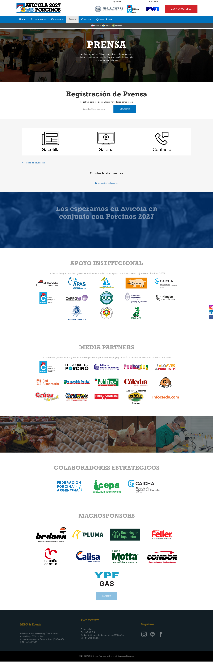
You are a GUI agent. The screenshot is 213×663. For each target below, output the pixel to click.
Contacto (86, 19)
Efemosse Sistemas (126, 656)
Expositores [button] (38, 19)
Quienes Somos (104, 19)
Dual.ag (112, 656)
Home (22, 19)
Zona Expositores (181, 9)
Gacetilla (51, 149)
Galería (106, 149)
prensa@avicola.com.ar (106, 183)
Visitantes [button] (57, 19)
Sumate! (106, 595)
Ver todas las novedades (33, 163)
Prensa (72, 19)
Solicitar (125, 109)
